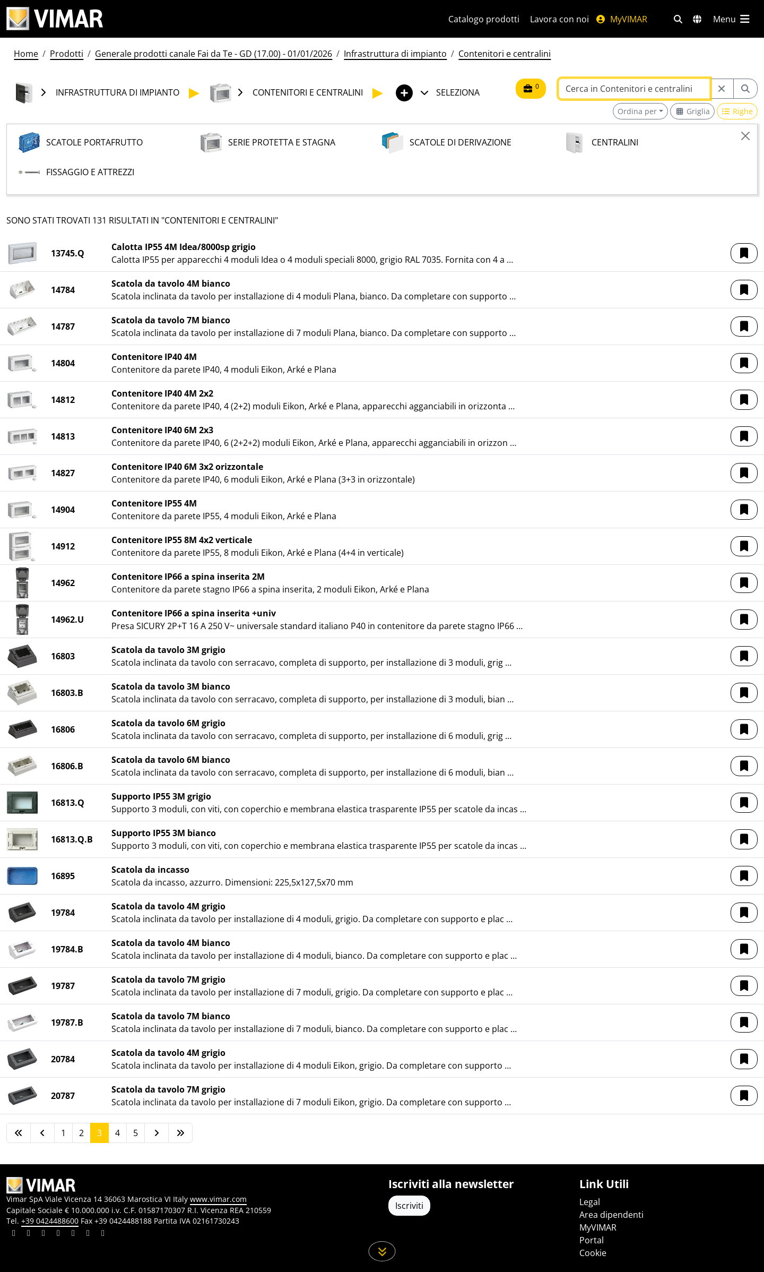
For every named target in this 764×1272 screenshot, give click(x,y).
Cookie (592, 1253)
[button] (744, 253)
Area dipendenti (611, 1215)
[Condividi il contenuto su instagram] (58, 1234)
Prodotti (66, 53)
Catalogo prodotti (483, 19)
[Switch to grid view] (692, 111)
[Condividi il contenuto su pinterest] (43, 1234)
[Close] (745, 136)
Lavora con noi (559, 19)
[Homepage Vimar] (54, 18)
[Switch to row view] (737, 111)
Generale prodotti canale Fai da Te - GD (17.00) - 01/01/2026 (213, 53)
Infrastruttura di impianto (395, 53)
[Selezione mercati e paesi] (697, 19)
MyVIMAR (621, 19)
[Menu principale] (732, 19)
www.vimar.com (218, 1199)
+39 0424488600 (50, 1221)
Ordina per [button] (637, 111)
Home (26, 53)
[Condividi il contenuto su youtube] (73, 1234)
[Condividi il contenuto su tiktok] (103, 1234)
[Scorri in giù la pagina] (382, 1251)
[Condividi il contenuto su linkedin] (13, 1234)
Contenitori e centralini (504, 53)
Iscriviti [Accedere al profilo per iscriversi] (409, 1205)
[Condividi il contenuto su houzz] (88, 1234)
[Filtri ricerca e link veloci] (678, 19)
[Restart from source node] (721, 89)
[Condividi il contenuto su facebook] (28, 1234)
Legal (589, 1202)
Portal (591, 1240)
